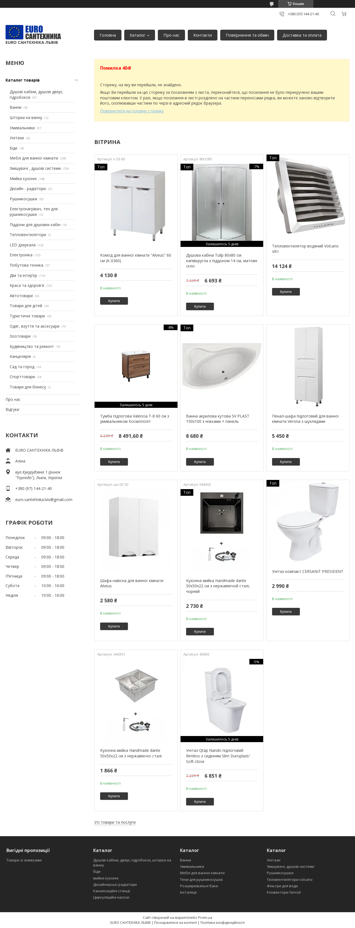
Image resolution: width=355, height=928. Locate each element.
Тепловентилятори (28, 234)
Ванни (15, 107)
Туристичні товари (27, 315)
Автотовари (21, 295)
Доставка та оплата (302, 35)
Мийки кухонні (23, 178)
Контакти (202, 35)
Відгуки (12, 409)
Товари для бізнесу (28, 387)
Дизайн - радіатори (28, 188)
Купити (114, 301)
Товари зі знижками (24, 860)
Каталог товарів (23, 80)
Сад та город (22, 366)
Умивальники (22, 127)
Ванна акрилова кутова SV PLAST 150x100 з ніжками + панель (217, 418)
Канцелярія (20, 356)
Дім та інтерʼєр (23, 275)
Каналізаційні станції (111, 890)
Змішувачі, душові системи (290, 866)
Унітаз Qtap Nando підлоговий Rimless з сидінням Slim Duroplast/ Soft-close (218, 756)
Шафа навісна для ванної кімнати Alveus (131, 583)
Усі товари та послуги (115, 822)
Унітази (17, 137)
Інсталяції (188, 892)
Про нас (171, 35)
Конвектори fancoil (284, 892)
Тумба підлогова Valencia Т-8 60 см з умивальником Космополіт (134, 418)
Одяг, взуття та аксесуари (34, 326)
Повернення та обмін (247, 35)
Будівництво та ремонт (32, 346)
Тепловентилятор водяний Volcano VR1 (305, 248)
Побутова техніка (26, 265)
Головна (108, 35)
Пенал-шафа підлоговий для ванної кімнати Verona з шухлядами (305, 418)
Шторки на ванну (26, 117)
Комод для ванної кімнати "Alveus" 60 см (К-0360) (135, 257)
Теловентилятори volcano (290, 879)
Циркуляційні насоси (111, 897)
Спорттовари (22, 376)
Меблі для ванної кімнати (34, 158)
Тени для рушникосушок (201, 879)
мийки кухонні (105, 878)
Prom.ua (205, 917)
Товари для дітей (26, 305)
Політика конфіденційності (223, 922)
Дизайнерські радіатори (115, 884)
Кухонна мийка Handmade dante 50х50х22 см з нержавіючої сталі (131, 753)
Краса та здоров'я (27, 285)
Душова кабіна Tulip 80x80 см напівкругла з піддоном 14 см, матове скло (221, 260)
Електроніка (21, 254)
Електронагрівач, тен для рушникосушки (34, 211)
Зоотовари (20, 336)
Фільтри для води (282, 885)
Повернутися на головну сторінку (132, 110)
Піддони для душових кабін (35, 224)
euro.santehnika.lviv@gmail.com (43, 499)
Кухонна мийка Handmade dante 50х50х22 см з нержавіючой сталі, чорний (218, 586)
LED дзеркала (23, 244)
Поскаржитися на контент (175, 922)
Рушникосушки (23, 198)
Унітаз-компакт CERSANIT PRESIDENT (307, 571)
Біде (13, 148)
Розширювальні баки (199, 885)
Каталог (137, 35)
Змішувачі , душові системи (35, 168)
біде (97, 871)
